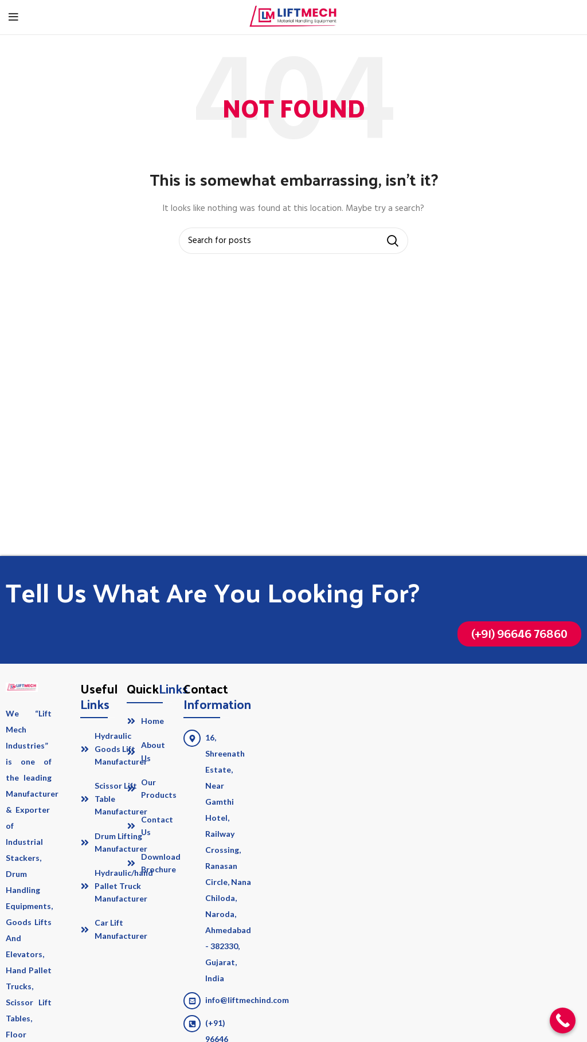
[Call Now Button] (563, 1020)
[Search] (293, 241)
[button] (519, 634)
